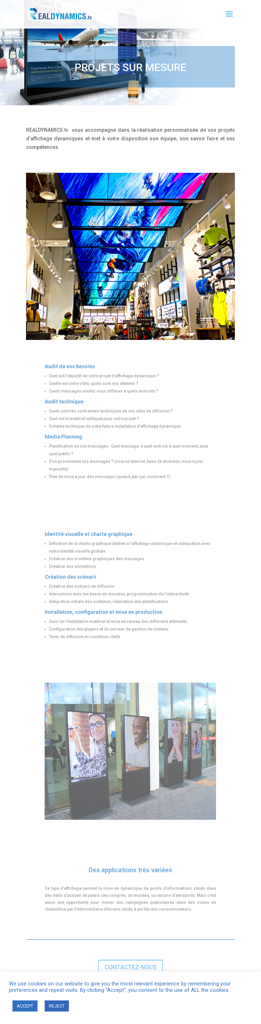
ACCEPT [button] (25, 1006)
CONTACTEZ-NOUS (130, 967)
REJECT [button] (57, 1006)
